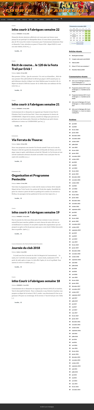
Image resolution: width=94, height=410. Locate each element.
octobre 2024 (75, 141)
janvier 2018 (75, 283)
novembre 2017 (76, 289)
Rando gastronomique (77, 55)
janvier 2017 (75, 318)
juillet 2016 (75, 336)
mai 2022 (74, 185)
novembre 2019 (76, 224)
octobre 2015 (75, 363)
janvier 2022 (75, 197)
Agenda (41, 19)
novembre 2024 (76, 138)
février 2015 (75, 386)
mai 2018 (74, 271)
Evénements (15, 136)
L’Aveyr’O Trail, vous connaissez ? (80, 66)
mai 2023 (74, 165)
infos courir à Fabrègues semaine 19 (35, 212)
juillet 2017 (75, 301)
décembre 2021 (76, 200)
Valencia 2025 (75, 62)
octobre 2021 (75, 206)
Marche (24, 19)
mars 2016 (74, 348)
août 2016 (74, 333)
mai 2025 (74, 126)
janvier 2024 (75, 153)
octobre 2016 (75, 327)
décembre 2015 (76, 357)
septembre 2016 (76, 330)
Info (19, 171)
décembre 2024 (76, 135)
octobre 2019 (75, 227)
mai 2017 (74, 307)
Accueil (3, 19)
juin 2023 (74, 162)
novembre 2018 (76, 253)
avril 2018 (74, 274)
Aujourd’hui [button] (80, 43)
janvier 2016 (75, 354)
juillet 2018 (75, 265)
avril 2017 (74, 310)
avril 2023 (74, 168)
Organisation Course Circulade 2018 (81, 84)
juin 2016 (74, 339)
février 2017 (75, 315)
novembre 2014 (76, 389)
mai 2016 (74, 342)
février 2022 (75, 194)
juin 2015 (74, 375)
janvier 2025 (75, 132)
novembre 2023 (76, 156)
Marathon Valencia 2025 (78, 69)
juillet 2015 (75, 372)
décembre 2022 (76, 177)
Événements (10, 19)
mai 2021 (74, 215)
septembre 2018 (76, 259)
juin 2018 (74, 268)
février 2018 (75, 280)
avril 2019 (74, 239)
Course (18, 19)
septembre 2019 (76, 230)
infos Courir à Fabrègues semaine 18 (36, 281)
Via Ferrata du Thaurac (27, 140)
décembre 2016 (76, 321)
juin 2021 (74, 212)
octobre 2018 (75, 256)
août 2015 (74, 369)
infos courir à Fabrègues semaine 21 (35, 104)
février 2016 (75, 351)
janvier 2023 (75, 174)
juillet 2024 (75, 144)
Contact (48, 19)
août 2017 (74, 298)
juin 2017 (74, 304)
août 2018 (74, 262)
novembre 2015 (76, 360)
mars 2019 (74, 242)
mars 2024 (74, 147)
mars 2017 (74, 312)
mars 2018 (74, 277)
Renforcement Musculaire (35, 244)
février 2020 (75, 218)
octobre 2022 (75, 183)
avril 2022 (74, 188)
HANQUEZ (19, 33)
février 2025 (75, 129)
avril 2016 (74, 345)
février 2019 (75, 245)
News (35, 19)
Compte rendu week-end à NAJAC (81, 59)
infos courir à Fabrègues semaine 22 (35, 29)
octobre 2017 (75, 292)
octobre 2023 (75, 159)
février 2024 (75, 150)
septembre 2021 (76, 209)
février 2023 (75, 171)
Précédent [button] (73, 43)
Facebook (55, 19)
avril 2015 (74, 380)
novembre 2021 (76, 203)
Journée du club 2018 (26, 248)
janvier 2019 (75, 247)
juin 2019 (74, 233)
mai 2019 (74, 236)
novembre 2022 (76, 180)
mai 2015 (74, 377)
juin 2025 (74, 123)
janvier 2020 (75, 221)
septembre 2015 (76, 366)
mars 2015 (74, 383)
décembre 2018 (76, 250)
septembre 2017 (76, 295)
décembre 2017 (76, 286)
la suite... (18, 51)
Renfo (30, 19)
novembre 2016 (76, 324)
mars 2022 (74, 191)
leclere (18, 73)
